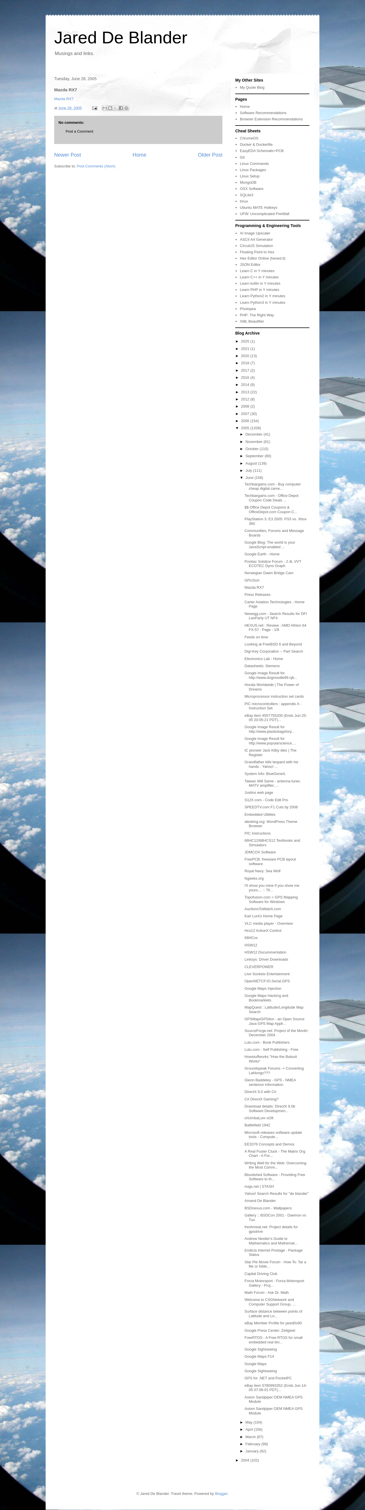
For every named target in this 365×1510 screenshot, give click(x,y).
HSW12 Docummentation (265, 952)
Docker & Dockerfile (256, 144)
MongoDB (248, 182)
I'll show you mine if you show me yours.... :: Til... (271, 887)
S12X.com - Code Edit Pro (266, 800)
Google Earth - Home (261, 554)
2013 (245, 392)
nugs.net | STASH (259, 1186)
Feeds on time (256, 637)
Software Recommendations (263, 113)
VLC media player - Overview (268, 923)
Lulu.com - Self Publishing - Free (271, 1049)
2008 (245, 406)
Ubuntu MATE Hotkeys (258, 207)
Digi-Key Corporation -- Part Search (273, 651)
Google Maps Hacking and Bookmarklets (266, 997)
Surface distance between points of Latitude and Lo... (273, 1313)
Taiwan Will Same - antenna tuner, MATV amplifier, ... (272, 783)
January (253, 1451)
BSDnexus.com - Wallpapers (268, 1208)
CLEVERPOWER (258, 967)
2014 (245, 384)
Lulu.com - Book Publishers (266, 1042)
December (255, 434)
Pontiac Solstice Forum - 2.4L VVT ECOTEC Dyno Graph (272, 563)
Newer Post (67, 155)
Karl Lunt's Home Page (263, 916)
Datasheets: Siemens (262, 666)
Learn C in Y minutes (257, 271)
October (253, 449)
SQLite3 (246, 195)
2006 (245, 421)
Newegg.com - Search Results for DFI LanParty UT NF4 (275, 616)
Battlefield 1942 (257, 1125)
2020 (245, 356)
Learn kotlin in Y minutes (260, 283)
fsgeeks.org (253, 878)
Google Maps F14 (259, 1356)
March (251, 1437)
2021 (245, 349)
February (253, 1444)
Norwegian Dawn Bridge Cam (268, 573)
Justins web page (258, 792)
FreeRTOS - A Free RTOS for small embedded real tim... (273, 1339)
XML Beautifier (252, 321)
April (250, 1429)
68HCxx (250, 938)
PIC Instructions (257, 833)
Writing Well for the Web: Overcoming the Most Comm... (275, 1165)
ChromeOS (249, 138)
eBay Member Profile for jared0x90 (273, 1323)
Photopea (248, 309)
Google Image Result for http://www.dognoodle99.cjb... (270, 675)
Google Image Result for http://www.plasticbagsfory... (269, 729)
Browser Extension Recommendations (271, 119)
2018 (245, 363)
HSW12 (250, 945)
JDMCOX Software (260, 852)
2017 (245, 370)
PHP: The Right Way (257, 315)
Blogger (221, 1493)
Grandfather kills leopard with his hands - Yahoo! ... (271, 764)
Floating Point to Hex (257, 252)
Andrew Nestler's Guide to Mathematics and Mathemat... (270, 1240)
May (250, 1422)
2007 (245, 414)
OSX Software (251, 189)
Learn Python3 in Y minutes (262, 302)
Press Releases (257, 594)
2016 (245, 377)
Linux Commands (254, 163)
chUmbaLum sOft (258, 1118)
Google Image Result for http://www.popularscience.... (270, 740)
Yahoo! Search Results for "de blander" (276, 1193)
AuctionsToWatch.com (262, 909)
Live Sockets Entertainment (266, 974)
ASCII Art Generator (256, 239)
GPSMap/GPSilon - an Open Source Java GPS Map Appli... (274, 1021)
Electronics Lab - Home (263, 659)
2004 (245, 1460)
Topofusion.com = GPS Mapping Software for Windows (271, 899)
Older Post (210, 155)
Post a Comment (79, 131)
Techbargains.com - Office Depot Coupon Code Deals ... (271, 497)
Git (242, 157)
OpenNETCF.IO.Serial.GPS (267, 981)
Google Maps (255, 1364)
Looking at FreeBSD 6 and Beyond (273, 644)
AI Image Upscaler (255, 233)
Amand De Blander (260, 1201)
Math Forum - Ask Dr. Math (266, 1292)
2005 (245, 428)
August (252, 463)
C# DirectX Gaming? (261, 1099)
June (250, 477)
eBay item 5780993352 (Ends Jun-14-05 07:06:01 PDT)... (275, 1387)
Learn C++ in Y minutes (259, 277)
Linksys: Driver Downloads (266, 959)
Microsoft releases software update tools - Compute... (273, 1134)
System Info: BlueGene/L (265, 774)
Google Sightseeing (260, 1349)
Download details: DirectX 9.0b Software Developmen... (269, 1108)
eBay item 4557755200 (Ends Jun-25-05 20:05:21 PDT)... (275, 717)
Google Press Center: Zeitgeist (269, 1330)
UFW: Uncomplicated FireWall (264, 214)
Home (140, 155)
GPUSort (251, 580)
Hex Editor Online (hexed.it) (262, 258)
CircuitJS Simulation (256, 246)
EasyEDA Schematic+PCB (262, 151)
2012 (245, 399)
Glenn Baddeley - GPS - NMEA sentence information (270, 1082)
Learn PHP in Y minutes (259, 290)
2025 (245, 341)
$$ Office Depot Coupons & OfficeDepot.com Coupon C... (270, 509)
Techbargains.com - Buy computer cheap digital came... (272, 486)
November (255, 442)
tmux (244, 201)
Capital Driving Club (260, 1274)
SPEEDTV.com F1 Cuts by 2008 (271, 807)
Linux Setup (249, 176)
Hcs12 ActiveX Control (262, 930)
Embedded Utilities (259, 814)
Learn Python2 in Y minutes (262, 296)
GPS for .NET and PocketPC (268, 1378)
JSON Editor (250, 264)
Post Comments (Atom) (96, 166)
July (249, 470)
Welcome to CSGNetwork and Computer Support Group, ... (269, 1302)
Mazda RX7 (64, 99)
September (255, 456)
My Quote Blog (252, 87)
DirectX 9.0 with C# (260, 1092)
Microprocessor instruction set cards (274, 696)
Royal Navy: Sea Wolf (262, 871)
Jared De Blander (120, 37)
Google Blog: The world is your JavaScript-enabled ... (269, 544)
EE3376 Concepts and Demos (269, 1144)
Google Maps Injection (262, 988)
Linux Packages (253, 170)
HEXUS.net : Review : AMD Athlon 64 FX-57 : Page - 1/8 (275, 627)
